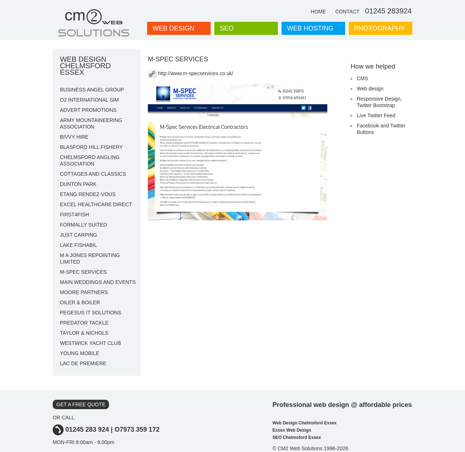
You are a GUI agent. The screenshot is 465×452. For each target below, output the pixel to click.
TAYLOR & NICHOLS (84, 333)
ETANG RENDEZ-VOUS (88, 194)
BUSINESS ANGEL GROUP (92, 90)
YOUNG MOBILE (79, 353)
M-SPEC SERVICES (83, 272)
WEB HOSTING (310, 28)
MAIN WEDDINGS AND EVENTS (98, 282)
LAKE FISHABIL (78, 245)
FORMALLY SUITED (83, 225)
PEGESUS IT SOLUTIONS (90, 312)
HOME (318, 12)
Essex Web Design (291, 430)
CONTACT (347, 12)
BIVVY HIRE (74, 137)
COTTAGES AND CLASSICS (93, 174)
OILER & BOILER (80, 302)
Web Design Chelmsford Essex (304, 422)
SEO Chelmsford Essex (296, 437)
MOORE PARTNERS (84, 292)
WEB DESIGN (173, 28)
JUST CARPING (78, 235)
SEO (227, 28)
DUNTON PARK (78, 184)
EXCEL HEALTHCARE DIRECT (96, 204)
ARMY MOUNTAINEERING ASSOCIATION (91, 123)
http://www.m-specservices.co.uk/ (190, 73)
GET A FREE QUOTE (80, 404)
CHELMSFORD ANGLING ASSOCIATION (90, 160)
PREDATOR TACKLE (84, 323)
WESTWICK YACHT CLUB (90, 343)
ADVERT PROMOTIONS (88, 110)
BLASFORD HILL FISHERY (91, 147)
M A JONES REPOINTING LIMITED (90, 258)
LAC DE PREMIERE (83, 363)
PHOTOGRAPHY (379, 28)
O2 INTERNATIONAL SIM (89, 100)
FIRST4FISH (74, 214)
